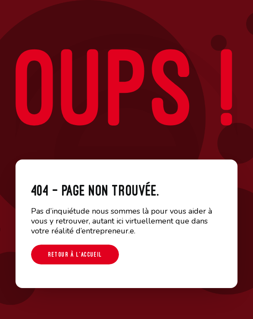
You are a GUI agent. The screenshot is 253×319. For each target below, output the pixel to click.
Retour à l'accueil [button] (75, 254)
